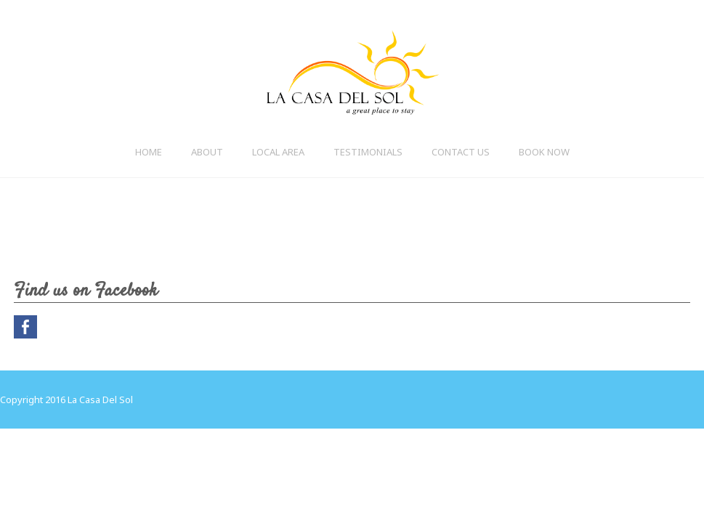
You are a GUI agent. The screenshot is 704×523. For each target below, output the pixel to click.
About (207, 151)
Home (148, 151)
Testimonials (367, 151)
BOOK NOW (544, 151)
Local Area (278, 151)
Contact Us (461, 151)
